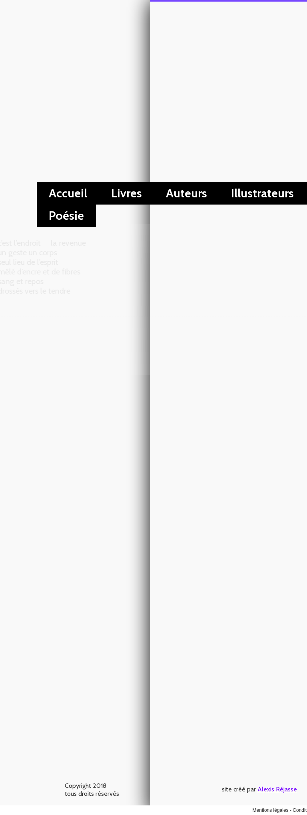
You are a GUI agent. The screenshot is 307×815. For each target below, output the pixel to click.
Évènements (200, 193)
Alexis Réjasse (127, 13)
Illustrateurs (112, 193)
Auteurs (36, 193)
